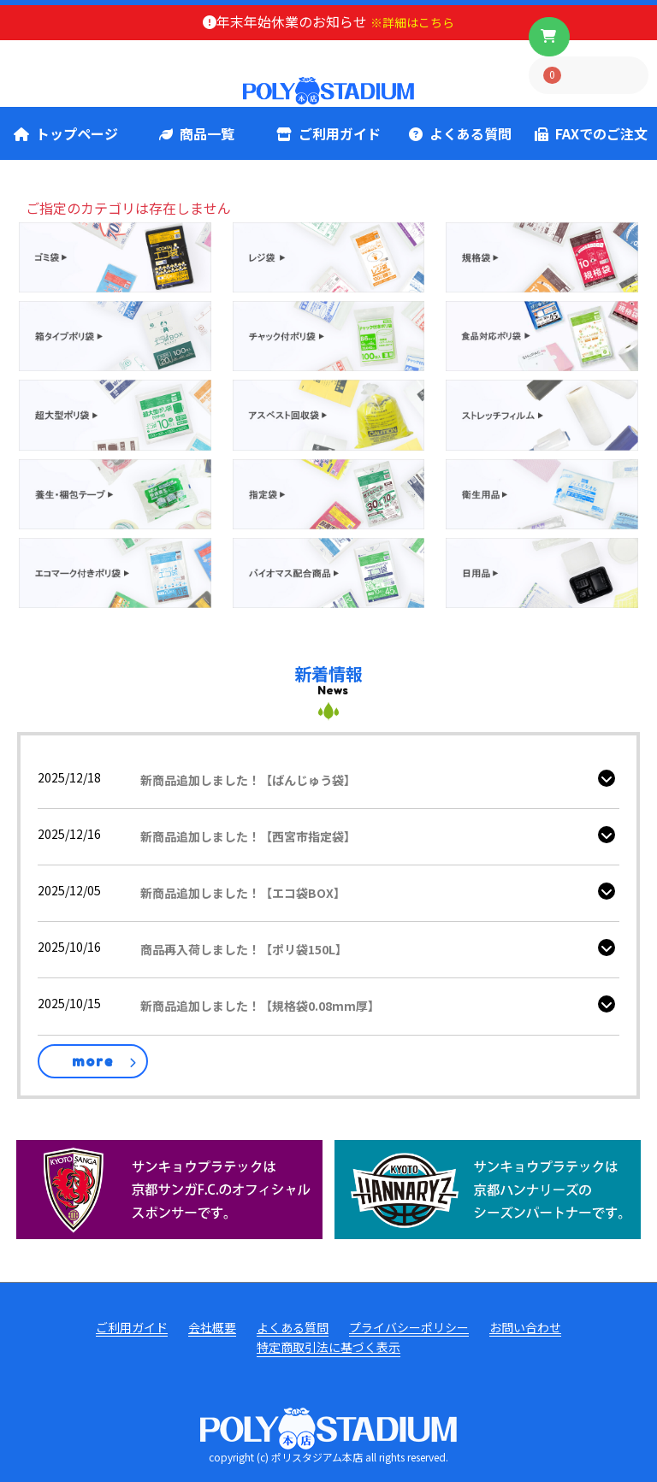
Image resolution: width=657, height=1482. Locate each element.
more (93, 1061)
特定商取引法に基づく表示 (328, 1347)
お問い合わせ (525, 1328)
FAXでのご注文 (591, 133)
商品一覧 (196, 133)
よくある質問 (460, 133)
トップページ (66, 133)
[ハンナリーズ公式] (487, 1188)
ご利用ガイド (328, 133)
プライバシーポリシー (409, 1328)
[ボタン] (549, 36)
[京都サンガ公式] (169, 1188)
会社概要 (212, 1328)
